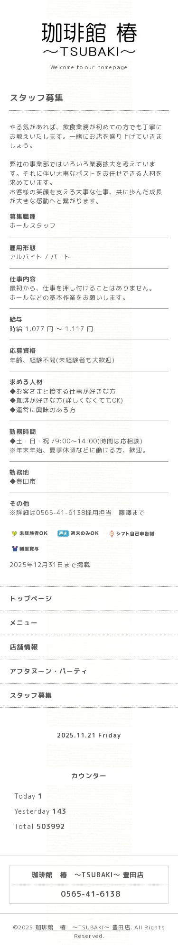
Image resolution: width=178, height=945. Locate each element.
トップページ (30, 598)
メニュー (23, 622)
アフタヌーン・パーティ (48, 670)
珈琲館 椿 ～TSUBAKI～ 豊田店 (83, 927)
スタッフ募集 (30, 695)
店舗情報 (23, 646)
